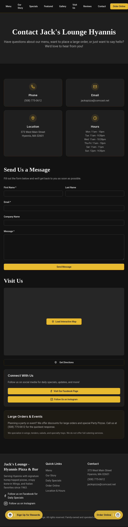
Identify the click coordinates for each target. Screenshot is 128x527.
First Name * (10, 187)
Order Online (53, 485)
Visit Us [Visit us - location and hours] (75, 6)
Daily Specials (53, 480)
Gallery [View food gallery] (62, 6)
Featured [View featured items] (48, 6)
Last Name (70, 187)
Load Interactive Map (64, 321)
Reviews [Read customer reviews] (87, 6)
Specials (33, 6)
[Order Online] (108, 514)
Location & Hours (55, 490)
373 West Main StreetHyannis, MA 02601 (33, 133)
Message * (9, 231)
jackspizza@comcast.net (95, 100)
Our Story (20, 6)
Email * (7, 202)
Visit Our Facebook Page (64, 391)
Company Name (12, 216)
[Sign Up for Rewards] (24, 514)
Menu (8, 6)
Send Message (64, 267)
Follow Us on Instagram (64, 399)
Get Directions (64, 362)
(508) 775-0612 (33, 100)
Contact (102, 6)
